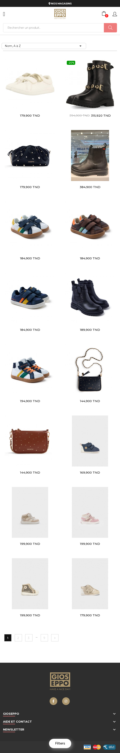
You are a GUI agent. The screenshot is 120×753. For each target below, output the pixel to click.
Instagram (66, 701)
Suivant (55, 638)
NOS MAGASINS (60, 3)
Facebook (53, 701)
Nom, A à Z (44, 46)
